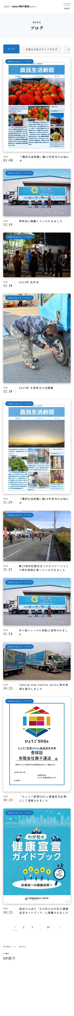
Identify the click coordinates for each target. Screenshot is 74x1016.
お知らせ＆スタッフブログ (41, 49)
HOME (7, 946)
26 (48, 927)
